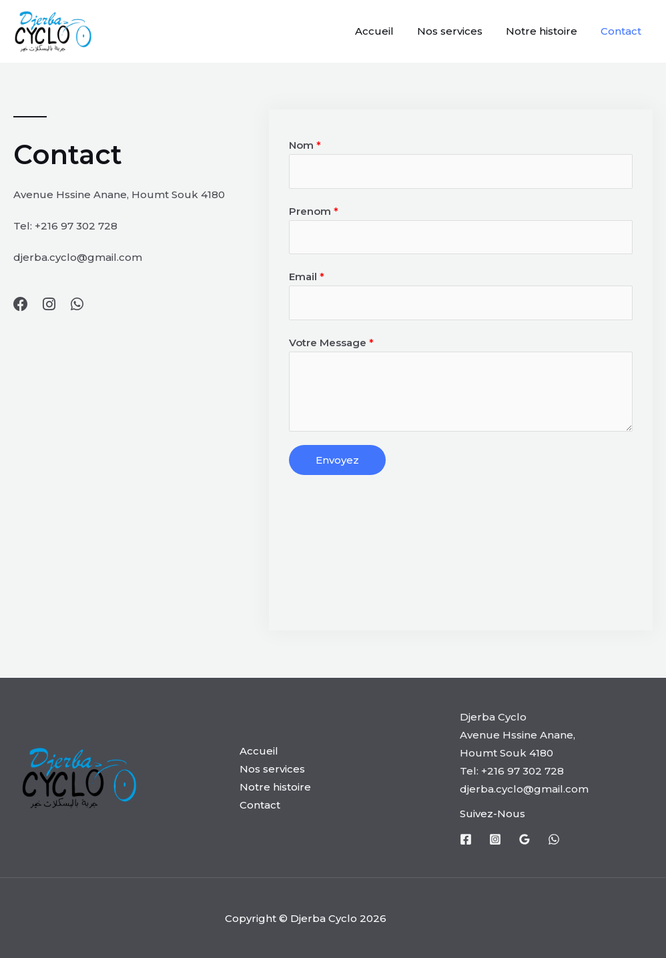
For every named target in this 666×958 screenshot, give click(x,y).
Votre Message (331, 342)
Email (306, 276)
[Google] (525, 839)
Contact (622, 31)
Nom (305, 145)
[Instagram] (495, 839)
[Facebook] (466, 839)
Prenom (313, 211)
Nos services (457, 31)
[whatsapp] (554, 839)
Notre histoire (546, 31)
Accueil (385, 31)
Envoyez (337, 460)
